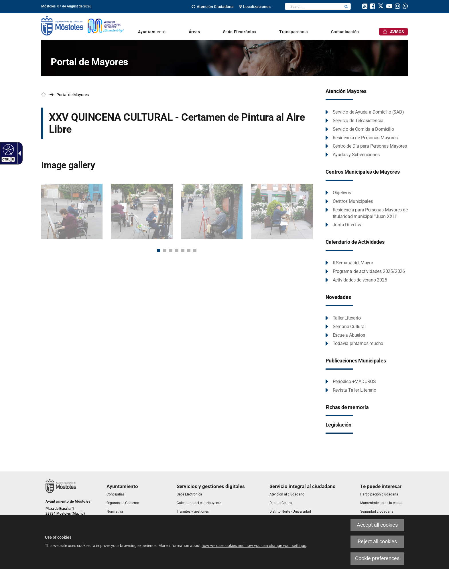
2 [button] (164, 250)
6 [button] (188, 250)
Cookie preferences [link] (377, 558)
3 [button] (170, 250)
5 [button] (182, 250)
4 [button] (176, 250)
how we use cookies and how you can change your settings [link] (254, 545)
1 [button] (158, 250)
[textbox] (313, 6)
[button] (346, 6)
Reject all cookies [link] (377, 541)
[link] (7, 149)
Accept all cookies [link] (377, 525)
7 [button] (194, 250)
